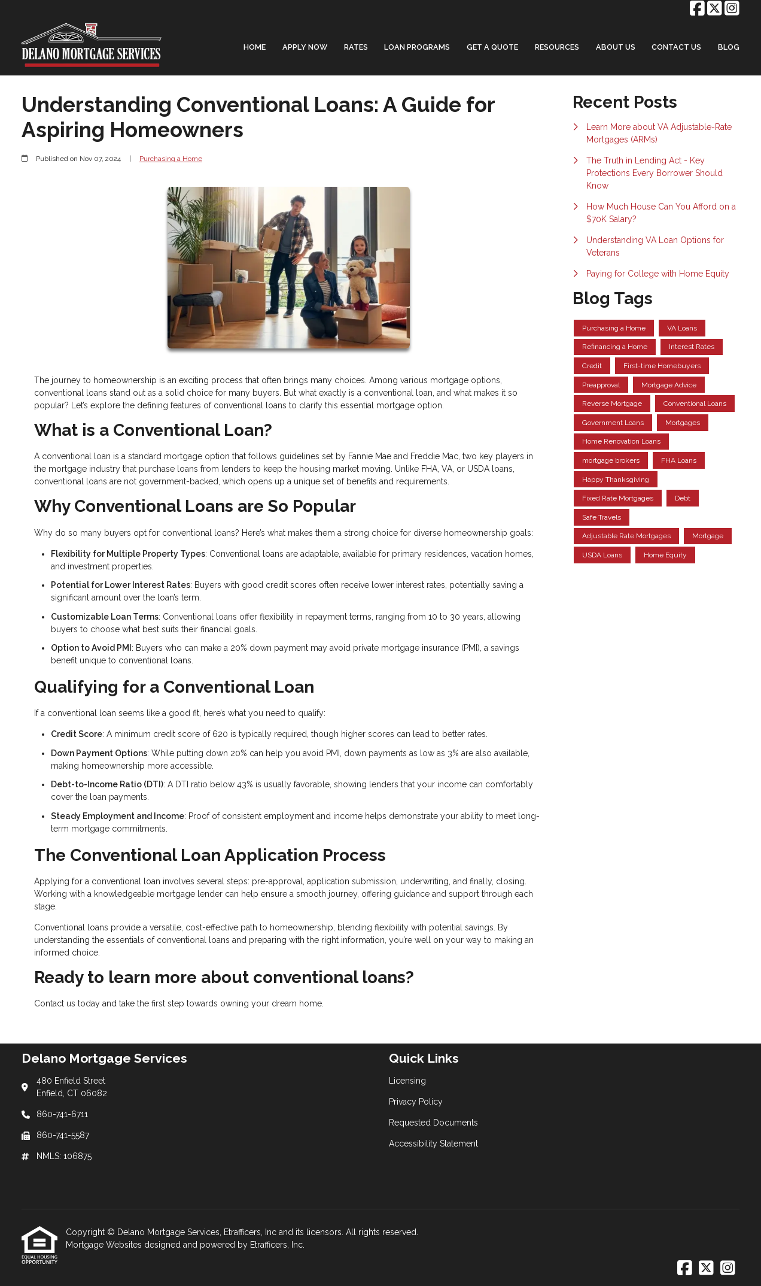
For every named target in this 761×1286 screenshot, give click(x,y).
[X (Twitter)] (714, 9)
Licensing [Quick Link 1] (407, 1080)
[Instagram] (732, 9)
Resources (557, 47)
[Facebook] (697, 9)
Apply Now (304, 47)
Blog (728, 47)
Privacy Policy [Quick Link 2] (416, 1101)
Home (254, 47)
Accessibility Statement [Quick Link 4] (433, 1143)
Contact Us (676, 47)
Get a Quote (492, 47)
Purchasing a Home (170, 158)
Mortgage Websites (105, 1244)
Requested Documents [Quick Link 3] (433, 1122)
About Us (615, 47)
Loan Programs (417, 47)
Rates (356, 47)
